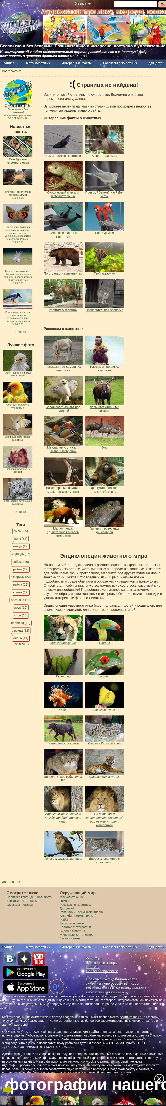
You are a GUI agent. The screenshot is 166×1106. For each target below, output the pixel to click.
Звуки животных (71, 938)
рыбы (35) (21, 531)
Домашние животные (63, 743)
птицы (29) (21, 546)
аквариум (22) (21, 577)
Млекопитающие (63, 643)
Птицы (104, 643)
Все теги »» (21, 644)
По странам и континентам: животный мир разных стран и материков (104, 819)
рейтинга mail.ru (131, 1017)
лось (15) (20, 607)
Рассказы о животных (120, 63)
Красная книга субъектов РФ (63, 778)
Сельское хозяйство (102, 971)
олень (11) (20, 638)
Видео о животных (73, 931)
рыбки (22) (21, 569)
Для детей (156, 63)
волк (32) (20, 538)
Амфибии (104, 676)
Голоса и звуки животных (63, 858)
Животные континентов (76, 934)
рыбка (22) (21, 584)
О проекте (94, 958)
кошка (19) (20, 592)
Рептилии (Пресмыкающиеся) (81, 912)
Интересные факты (77, 63)
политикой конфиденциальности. (108, 1073)
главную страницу (95, 106)
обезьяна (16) (20, 600)
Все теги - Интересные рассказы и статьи (22, 902)
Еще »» (20, 332)
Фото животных (38, 63)
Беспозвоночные (104, 710)
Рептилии (63, 676)
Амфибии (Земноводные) (78, 915)
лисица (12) (20, 630)
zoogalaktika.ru (49, 1054)
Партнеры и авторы (101, 963)
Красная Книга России (104, 743)
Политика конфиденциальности (29, 897)
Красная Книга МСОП (104, 776)
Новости (92, 967)
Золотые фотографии (75, 927)
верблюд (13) (20, 623)
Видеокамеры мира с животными (104, 860)
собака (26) (21, 561)
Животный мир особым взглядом (112, 983)
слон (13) (20, 615)
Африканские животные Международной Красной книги (63, 817)
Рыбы (63, 710)
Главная (8, 63)
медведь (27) (20, 554)
